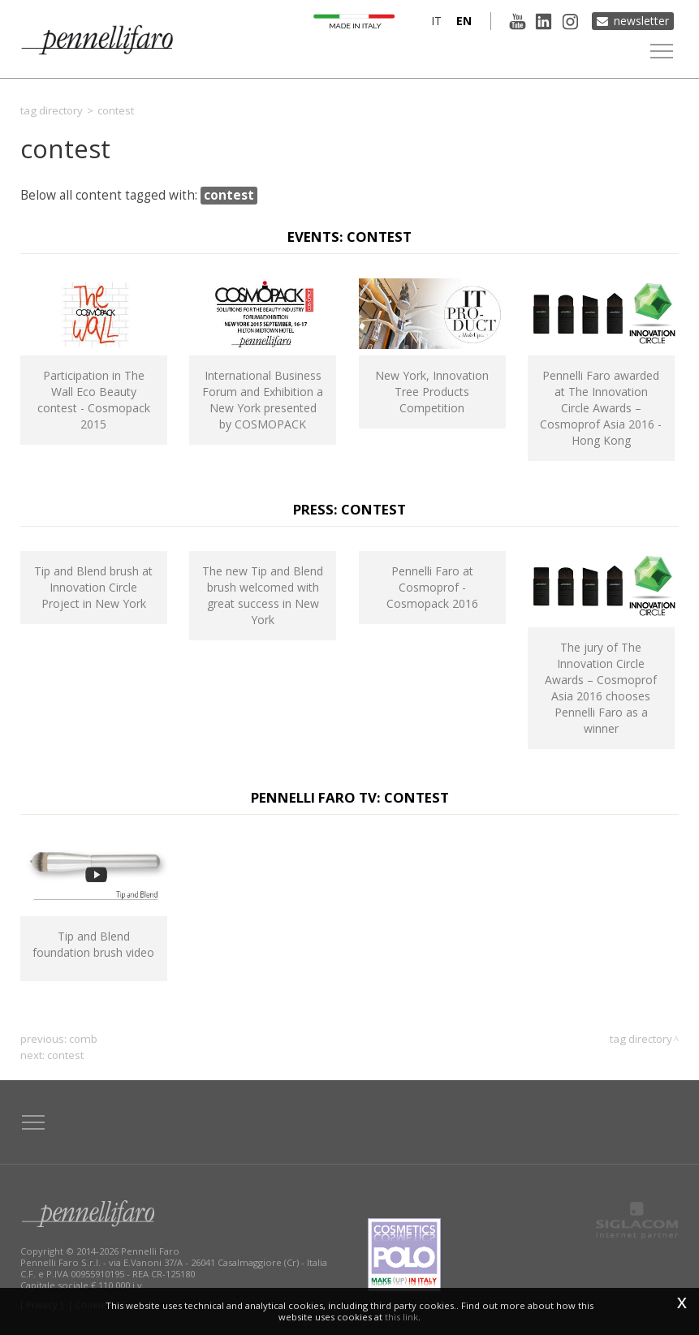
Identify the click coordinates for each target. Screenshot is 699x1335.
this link (401, 1317)
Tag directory (51, 110)
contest (65, 1055)
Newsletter (641, 20)
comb (83, 1038)
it (435, 20)
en (463, 20)
